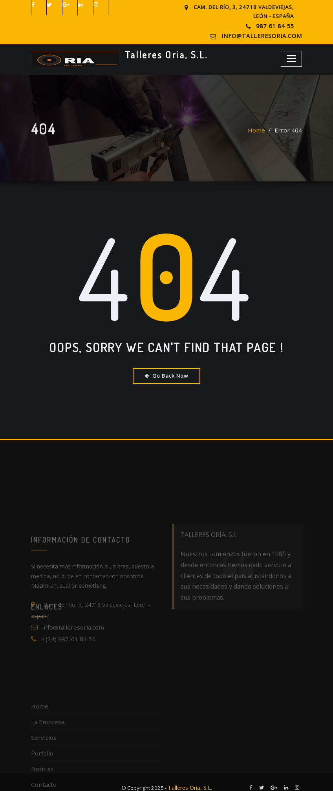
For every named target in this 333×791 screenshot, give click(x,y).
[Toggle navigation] (292, 57)
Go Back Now (167, 374)
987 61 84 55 (275, 25)
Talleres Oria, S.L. (162, 53)
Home (261, 135)
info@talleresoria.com (267, 35)
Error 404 (290, 135)
